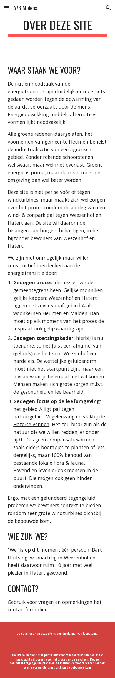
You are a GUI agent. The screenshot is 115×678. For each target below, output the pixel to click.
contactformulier (27, 609)
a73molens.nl (31, 654)
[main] (57, 28)
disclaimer (69, 633)
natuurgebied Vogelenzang (44, 416)
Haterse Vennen (31, 424)
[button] (6, 7)
